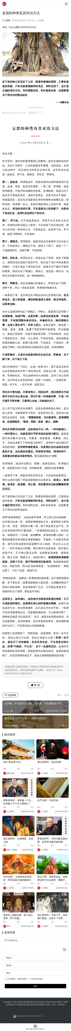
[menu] (66, 4)
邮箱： (9, 965)
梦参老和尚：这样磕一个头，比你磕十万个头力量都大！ (18, 802)
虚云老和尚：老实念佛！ (50, 762)
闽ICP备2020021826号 (34, 1002)
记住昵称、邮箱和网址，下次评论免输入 (24, 979)
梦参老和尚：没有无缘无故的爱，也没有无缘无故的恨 (52, 840)
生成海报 (10, 695)
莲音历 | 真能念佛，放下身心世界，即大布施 (18, 917)
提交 (35, 986)
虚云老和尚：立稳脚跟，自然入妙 (18, 840)
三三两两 (6, 20)
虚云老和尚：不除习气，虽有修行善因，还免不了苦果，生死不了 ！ (52, 917)
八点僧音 (40, 20)
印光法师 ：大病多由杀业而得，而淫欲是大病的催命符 (17, 878)
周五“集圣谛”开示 (12, 762)
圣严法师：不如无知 (47, 800)
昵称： (9, 958)
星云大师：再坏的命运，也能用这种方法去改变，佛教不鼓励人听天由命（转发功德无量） (52, 878)
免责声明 (22, 1005)
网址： (9, 973)
